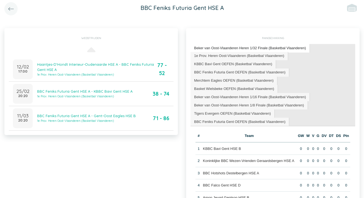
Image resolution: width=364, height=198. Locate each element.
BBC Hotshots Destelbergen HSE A (231, 173)
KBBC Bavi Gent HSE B (222, 148)
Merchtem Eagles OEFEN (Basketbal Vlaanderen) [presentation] (234, 80)
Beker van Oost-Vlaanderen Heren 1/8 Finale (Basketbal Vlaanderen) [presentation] (249, 105)
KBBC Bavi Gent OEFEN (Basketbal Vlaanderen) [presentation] (233, 64)
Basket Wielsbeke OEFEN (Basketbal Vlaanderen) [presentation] (234, 89)
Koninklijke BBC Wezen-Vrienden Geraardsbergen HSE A (248, 161)
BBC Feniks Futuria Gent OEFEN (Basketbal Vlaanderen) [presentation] (239, 72)
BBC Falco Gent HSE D (222, 185)
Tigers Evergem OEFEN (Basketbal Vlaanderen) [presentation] (232, 113)
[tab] (250, 48)
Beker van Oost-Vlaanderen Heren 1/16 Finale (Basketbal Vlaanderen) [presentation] (250, 97)
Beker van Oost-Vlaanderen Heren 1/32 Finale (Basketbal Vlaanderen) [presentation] (250, 48)
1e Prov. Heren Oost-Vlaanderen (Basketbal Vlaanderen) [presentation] (239, 56)
